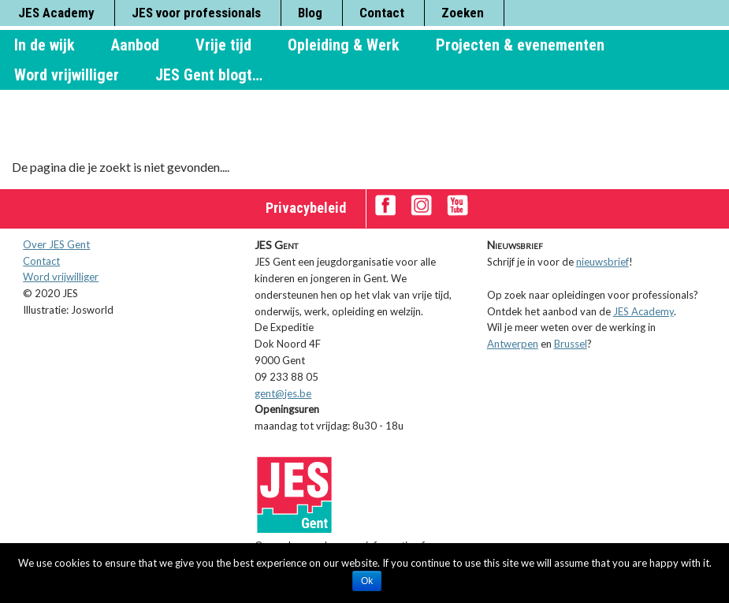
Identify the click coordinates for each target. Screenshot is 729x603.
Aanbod (135, 44)
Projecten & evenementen (520, 44)
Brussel (570, 343)
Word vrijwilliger (66, 74)
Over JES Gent (56, 244)
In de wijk (44, 44)
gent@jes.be (283, 393)
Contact (381, 12)
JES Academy (56, 12)
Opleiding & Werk (344, 44)
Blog (310, 12)
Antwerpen (512, 343)
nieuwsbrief (602, 261)
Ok (367, 580)
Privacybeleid (306, 207)
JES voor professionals (196, 12)
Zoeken (462, 12)
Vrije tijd (223, 44)
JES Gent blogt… (208, 74)
